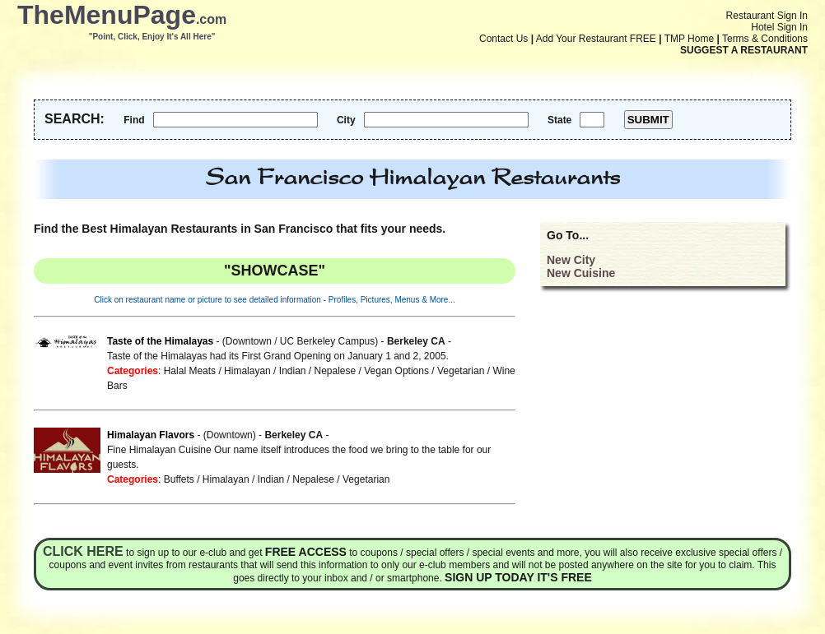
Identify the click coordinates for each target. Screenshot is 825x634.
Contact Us (503, 38)
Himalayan (247, 371)
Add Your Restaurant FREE (596, 38)
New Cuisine (581, 273)
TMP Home (689, 38)
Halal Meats (190, 371)
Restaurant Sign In (767, 15)
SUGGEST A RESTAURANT (744, 50)
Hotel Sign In (779, 27)
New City (571, 259)
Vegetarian (460, 371)
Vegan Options (396, 371)
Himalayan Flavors (150, 435)
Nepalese (336, 371)
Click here (83, 551)
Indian (292, 371)
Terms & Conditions (765, 38)
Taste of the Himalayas (160, 341)
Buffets (179, 479)
